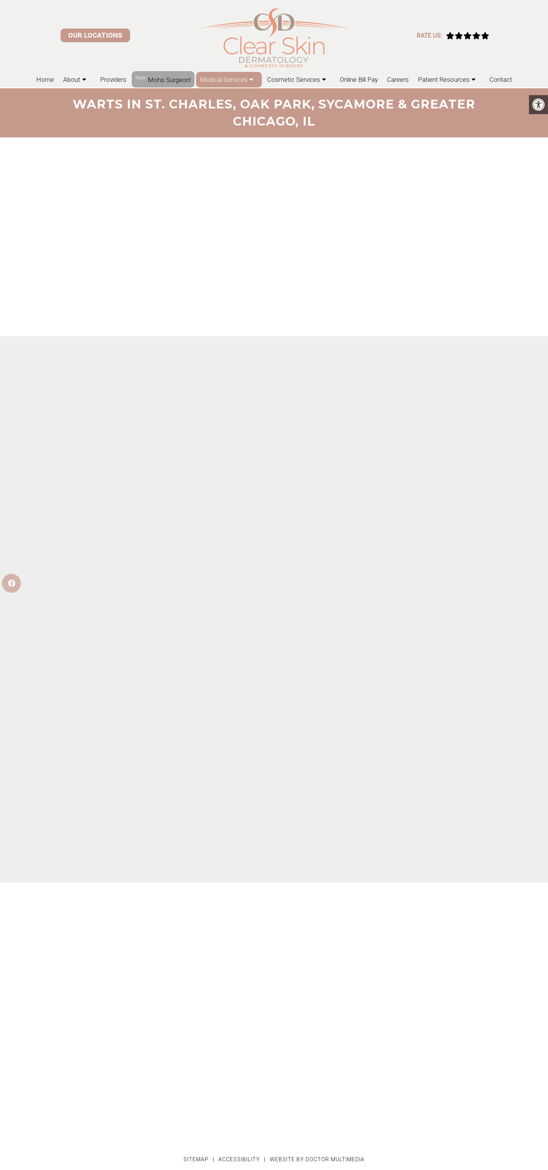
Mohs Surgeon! (163, 79)
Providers (113, 79)
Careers (398, 79)
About (71, 79)
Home (45, 79)
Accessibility (239, 1159)
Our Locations (95, 35)
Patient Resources (444, 79)
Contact (500, 79)
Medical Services (223, 79)
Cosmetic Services (293, 79)
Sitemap (196, 1159)
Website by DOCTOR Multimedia (317, 1159)
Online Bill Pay (359, 79)
